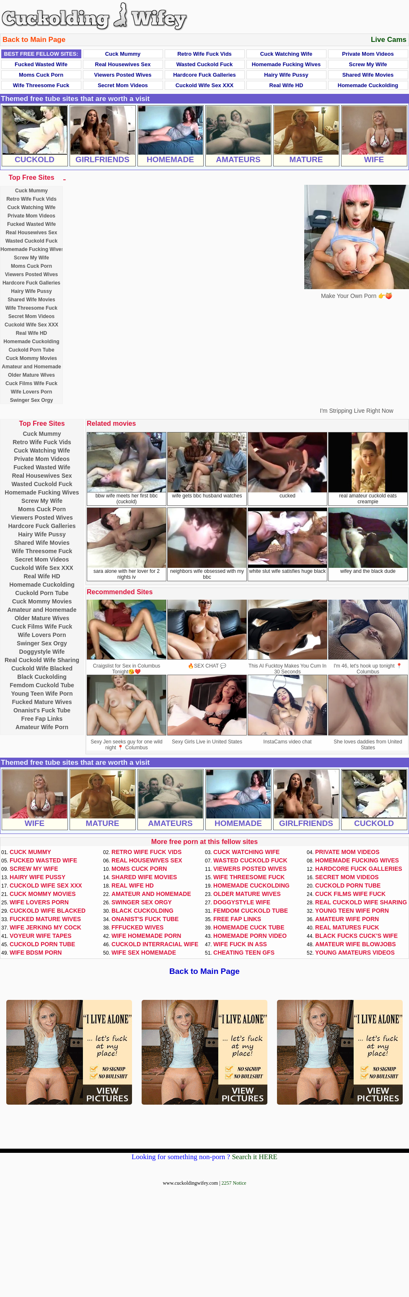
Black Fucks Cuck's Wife (356, 935)
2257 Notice (234, 1183)
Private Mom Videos (367, 54)
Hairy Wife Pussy (286, 75)
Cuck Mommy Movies (31, 358)
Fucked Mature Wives (42, 702)
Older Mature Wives (31, 375)
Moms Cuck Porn (41, 75)
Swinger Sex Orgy (31, 400)
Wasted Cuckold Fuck (204, 64)
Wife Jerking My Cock (45, 927)
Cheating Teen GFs (243, 952)
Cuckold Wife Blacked (41, 668)
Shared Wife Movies (368, 75)
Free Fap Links (42, 718)
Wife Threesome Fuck (41, 85)
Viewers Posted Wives (123, 75)
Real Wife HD (286, 85)
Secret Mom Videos (123, 85)
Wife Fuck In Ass (240, 944)
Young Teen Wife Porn (41, 693)
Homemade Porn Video (250, 935)
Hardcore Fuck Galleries (204, 75)
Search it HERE (254, 1157)
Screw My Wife (368, 64)
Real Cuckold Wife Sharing (42, 660)
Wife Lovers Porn (31, 392)
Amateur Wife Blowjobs (355, 944)
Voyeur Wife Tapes (41, 935)
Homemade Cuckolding (368, 85)
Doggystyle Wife (42, 651)
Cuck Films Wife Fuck (31, 383)
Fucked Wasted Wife (41, 64)
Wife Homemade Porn (146, 935)
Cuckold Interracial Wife (154, 944)
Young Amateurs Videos (355, 952)
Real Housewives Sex (123, 64)
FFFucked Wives (137, 927)
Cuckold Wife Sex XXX (205, 85)
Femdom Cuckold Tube (42, 685)
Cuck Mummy (123, 54)
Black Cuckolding (41, 676)
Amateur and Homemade (31, 367)
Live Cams (388, 40)
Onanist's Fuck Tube (41, 710)
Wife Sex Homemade (143, 952)
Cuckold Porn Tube (31, 350)
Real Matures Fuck (347, 927)
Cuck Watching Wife (286, 54)
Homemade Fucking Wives (286, 64)
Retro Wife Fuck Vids (204, 54)
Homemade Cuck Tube (249, 927)
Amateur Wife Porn (42, 727)
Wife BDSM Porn (36, 952)
